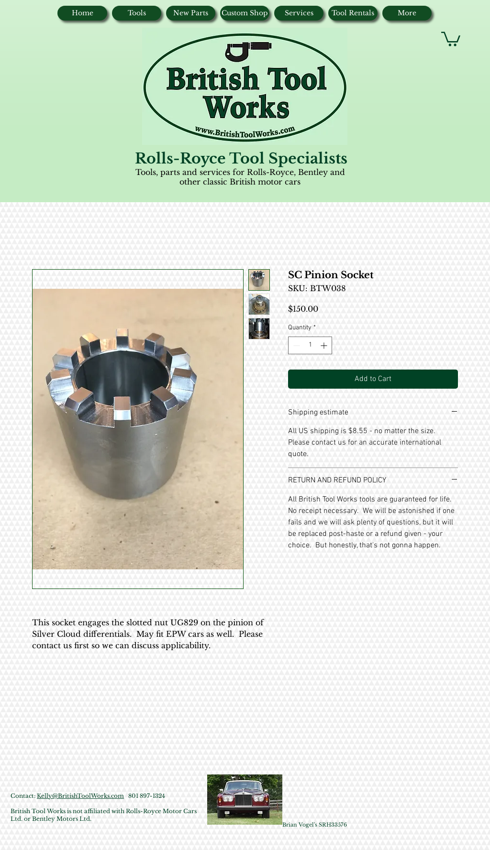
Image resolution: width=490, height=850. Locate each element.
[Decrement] (295, 345)
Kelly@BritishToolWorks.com (80, 795)
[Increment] (325, 345)
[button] (450, 38)
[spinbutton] (310, 345)
